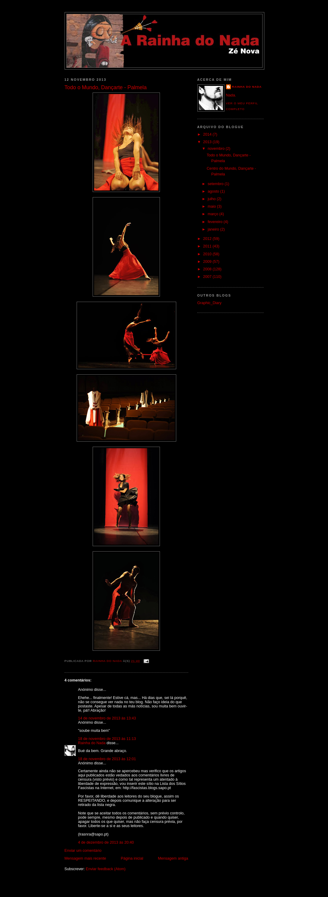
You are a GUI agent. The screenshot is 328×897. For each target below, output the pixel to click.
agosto (214, 191)
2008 (208, 269)
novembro (217, 148)
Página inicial (132, 858)
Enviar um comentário (83, 850)
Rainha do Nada (92, 743)
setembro (216, 184)
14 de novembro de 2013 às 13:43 (107, 718)
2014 (208, 134)
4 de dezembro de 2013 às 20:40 (106, 842)
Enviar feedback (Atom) (106, 869)
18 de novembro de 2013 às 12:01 (107, 759)
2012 (208, 239)
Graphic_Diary (209, 303)
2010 (208, 254)
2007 (208, 277)
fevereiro (216, 222)
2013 (208, 142)
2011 (208, 246)
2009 (208, 262)
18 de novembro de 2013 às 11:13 (107, 739)
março (213, 214)
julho (212, 199)
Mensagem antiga (173, 858)
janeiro (214, 229)
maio (212, 206)
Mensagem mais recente (85, 858)
